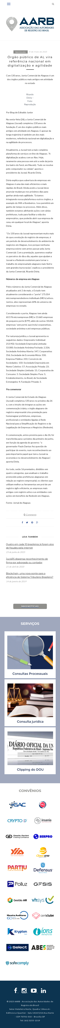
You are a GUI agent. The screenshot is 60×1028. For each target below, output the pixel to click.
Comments (30, 514)
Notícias (20, 52)
